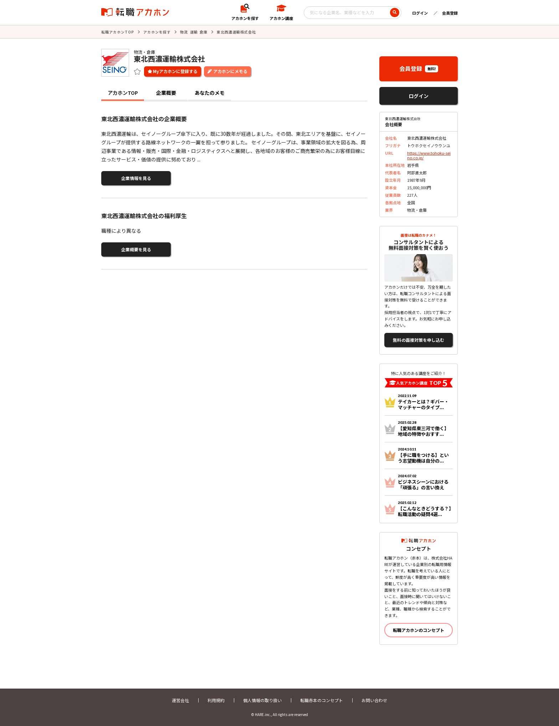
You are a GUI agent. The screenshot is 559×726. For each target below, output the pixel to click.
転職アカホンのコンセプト (418, 630)
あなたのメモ (210, 92)
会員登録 (450, 13)
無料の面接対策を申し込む (418, 340)
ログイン (420, 13)
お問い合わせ (374, 700)
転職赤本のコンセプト (321, 700)
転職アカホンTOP (117, 32)
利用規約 (216, 700)
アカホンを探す (157, 32)
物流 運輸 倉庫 (193, 32)
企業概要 (166, 92)
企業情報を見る (136, 178)
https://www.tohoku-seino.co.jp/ (429, 155)
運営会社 (180, 700)
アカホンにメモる (230, 71)
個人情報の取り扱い (262, 700)
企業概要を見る (136, 249)
